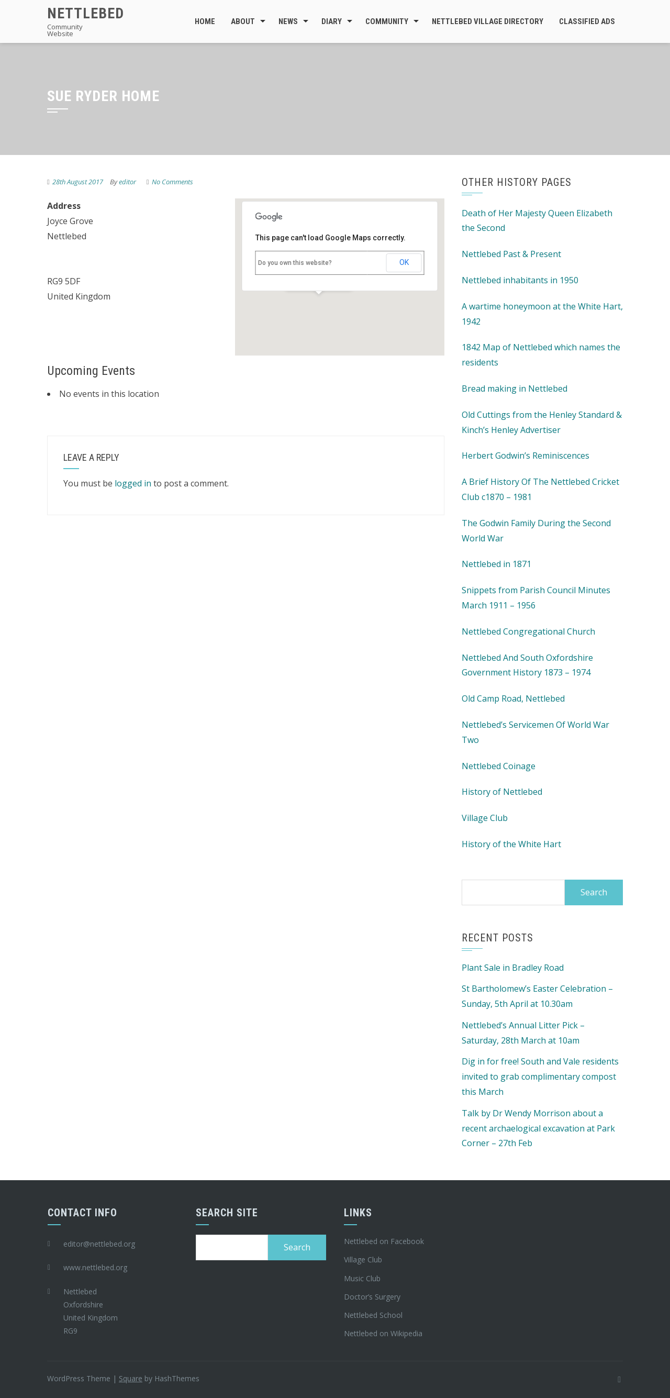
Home (205, 21)
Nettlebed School (373, 1315)
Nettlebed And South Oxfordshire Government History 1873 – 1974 (527, 665)
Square (130, 1378)
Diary (331, 21)
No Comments (172, 181)
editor (127, 181)
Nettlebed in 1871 (496, 564)
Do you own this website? (295, 263)
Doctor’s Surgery (372, 1297)
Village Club (485, 818)
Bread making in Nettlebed (514, 388)
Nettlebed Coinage (498, 766)
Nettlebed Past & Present (511, 254)
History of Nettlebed (502, 791)
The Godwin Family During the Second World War (536, 530)
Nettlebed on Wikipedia (383, 1333)
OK (404, 262)
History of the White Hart (511, 844)
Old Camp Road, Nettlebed (513, 698)
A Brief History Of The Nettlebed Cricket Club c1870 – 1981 (540, 489)
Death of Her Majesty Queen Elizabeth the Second (537, 220)
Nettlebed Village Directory (487, 21)
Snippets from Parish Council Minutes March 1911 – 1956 (536, 597)
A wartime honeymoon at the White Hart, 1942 (542, 314)
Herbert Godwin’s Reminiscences (525, 455)
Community (386, 21)
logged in (133, 483)
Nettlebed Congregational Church (528, 631)
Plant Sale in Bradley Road (513, 967)
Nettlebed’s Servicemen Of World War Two (535, 732)
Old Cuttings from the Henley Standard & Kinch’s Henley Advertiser (542, 422)
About (243, 21)
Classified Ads (587, 21)
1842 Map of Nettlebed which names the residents (541, 354)
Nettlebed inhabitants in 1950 (520, 280)
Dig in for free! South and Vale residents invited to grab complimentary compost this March (540, 1076)
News (288, 21)
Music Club (362, 1278)
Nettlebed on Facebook (384, 1241)
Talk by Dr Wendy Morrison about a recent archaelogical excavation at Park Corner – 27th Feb (538, 1128)
